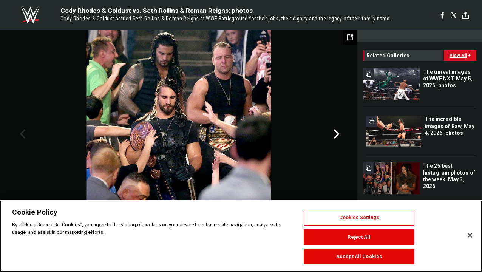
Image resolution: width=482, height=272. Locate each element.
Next (335, 134)
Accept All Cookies (359, 256)
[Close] (470, 235)
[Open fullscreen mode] (350, 37)
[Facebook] (442, 15)
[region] (241, 236)
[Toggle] (465, 15)
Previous (21, 134)
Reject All (359, 237)
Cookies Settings (359, 217)
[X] (454, 15)
